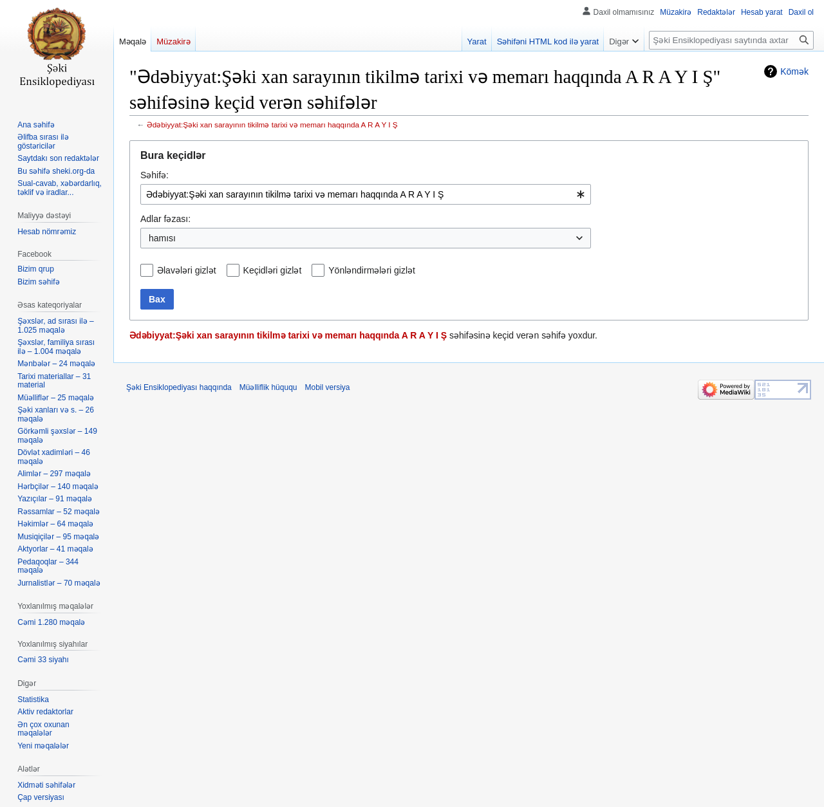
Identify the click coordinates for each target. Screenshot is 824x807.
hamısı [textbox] (162, 238)
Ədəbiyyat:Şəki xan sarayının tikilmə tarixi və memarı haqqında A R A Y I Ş (272, 124)
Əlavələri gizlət (186, 270)
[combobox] (365, 194)
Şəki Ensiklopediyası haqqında (179, 387)
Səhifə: (154, 175)
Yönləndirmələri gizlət (371, 270)
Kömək (794, 71)
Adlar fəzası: (165, 219)
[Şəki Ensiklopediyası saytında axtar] (731, 40)
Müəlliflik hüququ (268, 387)
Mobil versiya (327, 387)
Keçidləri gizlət (272, 270)
